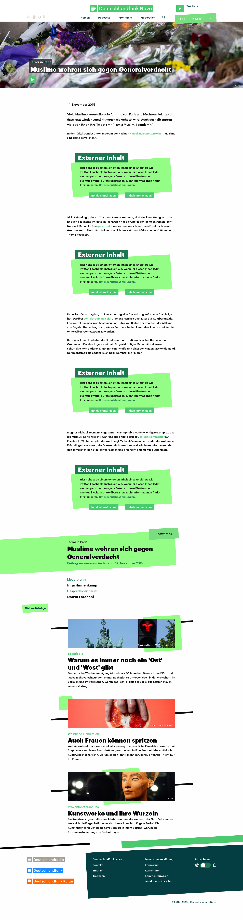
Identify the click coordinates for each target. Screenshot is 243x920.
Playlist (196, 18)
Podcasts (104, 17)
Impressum (152, 864)
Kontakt (98, 864)
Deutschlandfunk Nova (107, 859)
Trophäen (99, 875)
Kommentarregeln (156, 875)
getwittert (103, 226)
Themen (84, 17)
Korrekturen (152, 870)
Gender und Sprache (158, 881)
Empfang (98, 870)
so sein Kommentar (152, 436)
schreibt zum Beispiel (97, 318)
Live (182, 18)
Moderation (148, 17)
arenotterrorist (151, 133)
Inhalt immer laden (140, 195)
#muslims (136, 133)
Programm (125, 17)
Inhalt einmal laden (103, 195)
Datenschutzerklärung (159, 859)
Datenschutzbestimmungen (117, 184)
